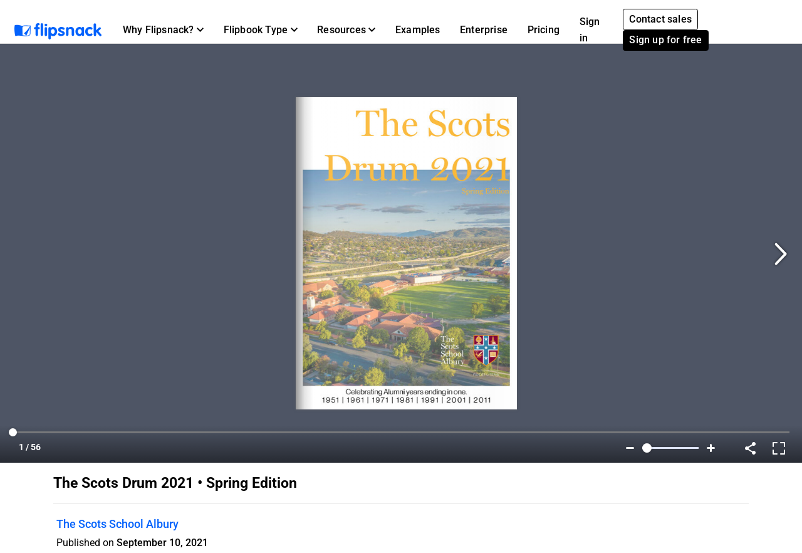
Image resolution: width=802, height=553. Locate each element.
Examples (417, 30)
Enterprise (484, 30)
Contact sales (660, 19)
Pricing (544, 30)
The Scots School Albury (117, 523)
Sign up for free (665, 40)
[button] (163, 30)
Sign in (590, 30)
